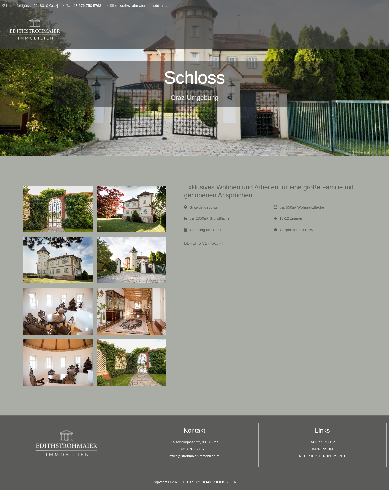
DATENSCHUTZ (322, 442)
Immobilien (281, 30)
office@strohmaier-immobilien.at (194, 456)
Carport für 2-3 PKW (294, 230)
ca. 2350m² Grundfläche (207, 218)
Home (249, 30)
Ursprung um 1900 (202, 230)
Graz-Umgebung (200, 207)
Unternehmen (322, 30)
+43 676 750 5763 (194, 449)
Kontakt (359, 30)
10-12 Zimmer (288, 218)
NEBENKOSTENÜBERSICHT (322, 456)
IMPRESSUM (322, 449)
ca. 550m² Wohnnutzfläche (299, 207)
